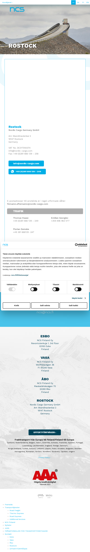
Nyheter (8, 525)
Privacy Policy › (45, 457)
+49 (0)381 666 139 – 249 (28, 171)
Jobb (7, 528)
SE (73, 2)
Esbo (12, 537)
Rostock (13, 546)
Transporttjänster (12, 507)
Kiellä (16, 305)
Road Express (15, 516)
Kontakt (8, 534)
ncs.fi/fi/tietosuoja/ (19, 275)
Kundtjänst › (7, 2)
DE (78, 2)
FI (83, 2)
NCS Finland (10, 522)
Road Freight (15, 510)
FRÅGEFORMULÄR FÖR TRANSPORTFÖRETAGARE (26, 531)
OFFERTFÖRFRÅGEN (18, 549)
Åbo (11, 543)
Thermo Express (17, 513)
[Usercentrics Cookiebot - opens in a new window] (76, 245)
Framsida (8, 504)
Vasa (11, 540)
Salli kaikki (73, 305)
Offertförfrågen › (44, 432)
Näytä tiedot (77, 298)
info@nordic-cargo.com (26, 163)
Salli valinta (45, 305)
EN (87, 2)
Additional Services (17, 519)
